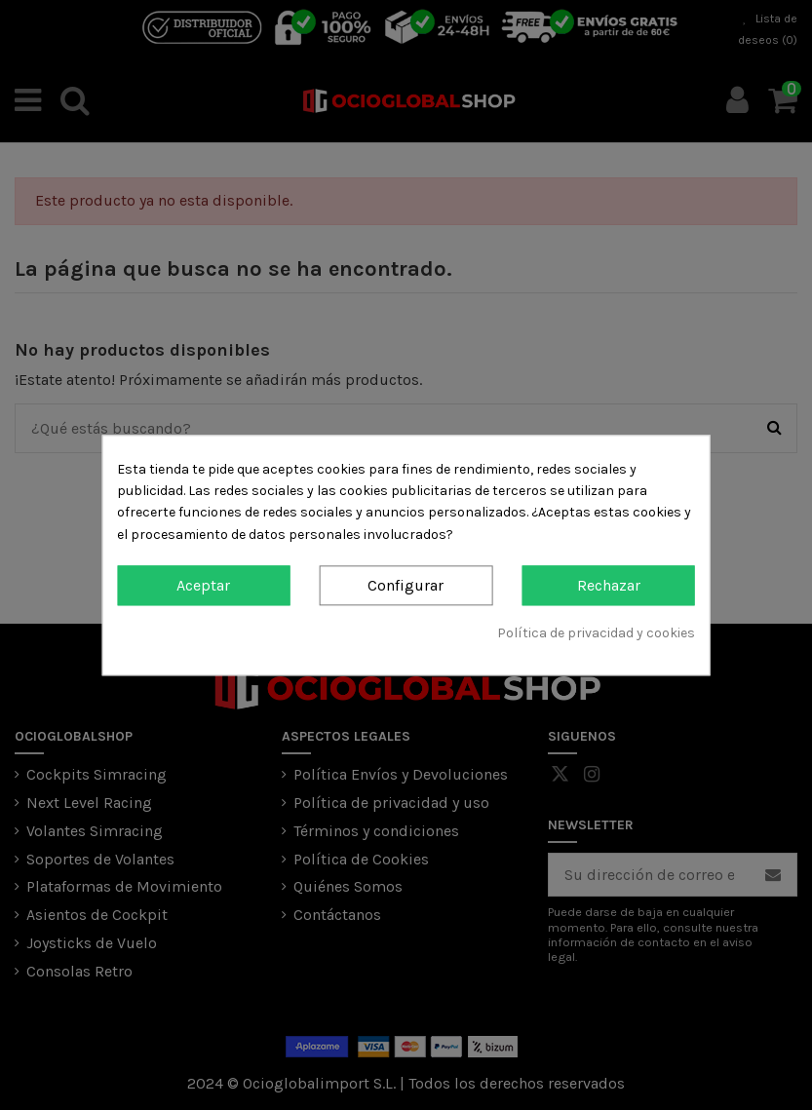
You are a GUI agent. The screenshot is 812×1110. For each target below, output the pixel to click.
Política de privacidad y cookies (596, 634)
